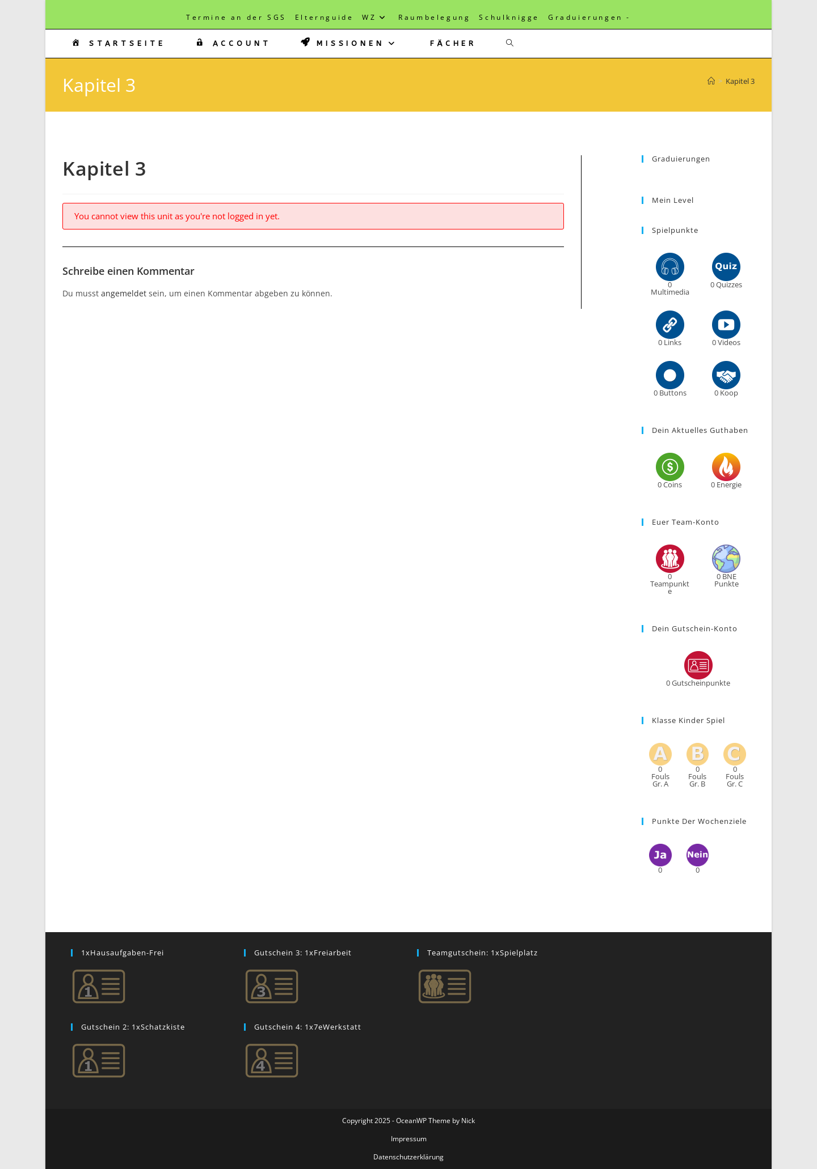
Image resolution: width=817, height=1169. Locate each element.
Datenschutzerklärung (408, 1157)
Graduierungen (585, 17)
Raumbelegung (434, 17)
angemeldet (123, 293)
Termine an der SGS (236, 17)
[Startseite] (711, 81)
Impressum (409, 1139)
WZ (376, 17)
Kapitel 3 (740, 81)
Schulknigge (509, 17)
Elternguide (324, 17)
